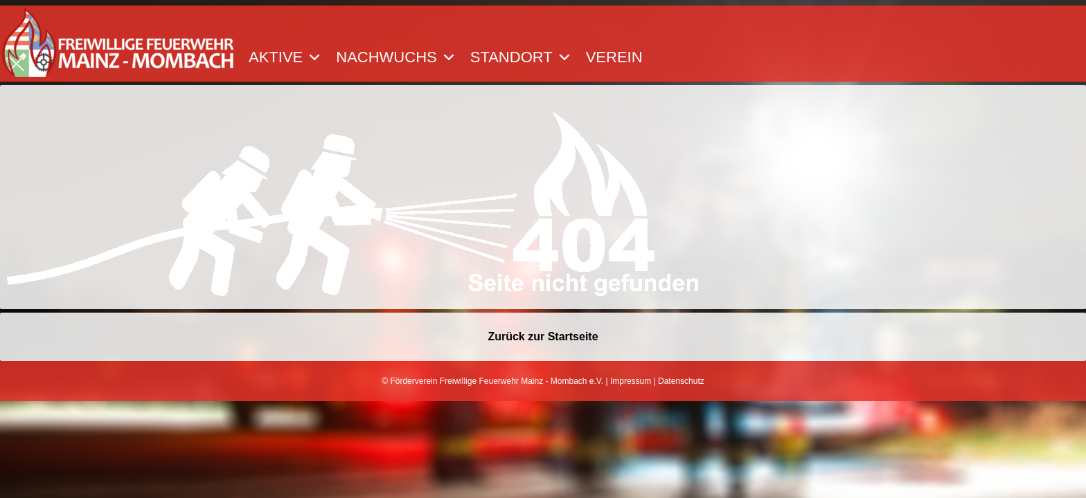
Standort (521, 57)
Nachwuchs (396, 57)
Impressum (630, 381)
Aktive (285, 57)
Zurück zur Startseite (543, 336)
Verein (614, 57)
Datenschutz (681, 381)
